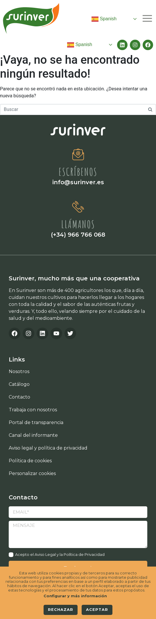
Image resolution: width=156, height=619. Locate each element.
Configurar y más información (75, 596)
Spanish (104, 19)
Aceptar (97, 609)
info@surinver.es (78, 182)
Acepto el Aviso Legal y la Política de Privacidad (60, 554)
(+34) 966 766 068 (78, 234)
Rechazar (60, 609)
